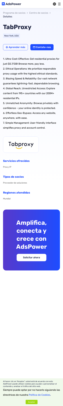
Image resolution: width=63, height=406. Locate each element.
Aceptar (31, 402)
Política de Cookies (39, 394)
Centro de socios (38, 12)
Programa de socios (14, 12)
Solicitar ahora (31, 257)
